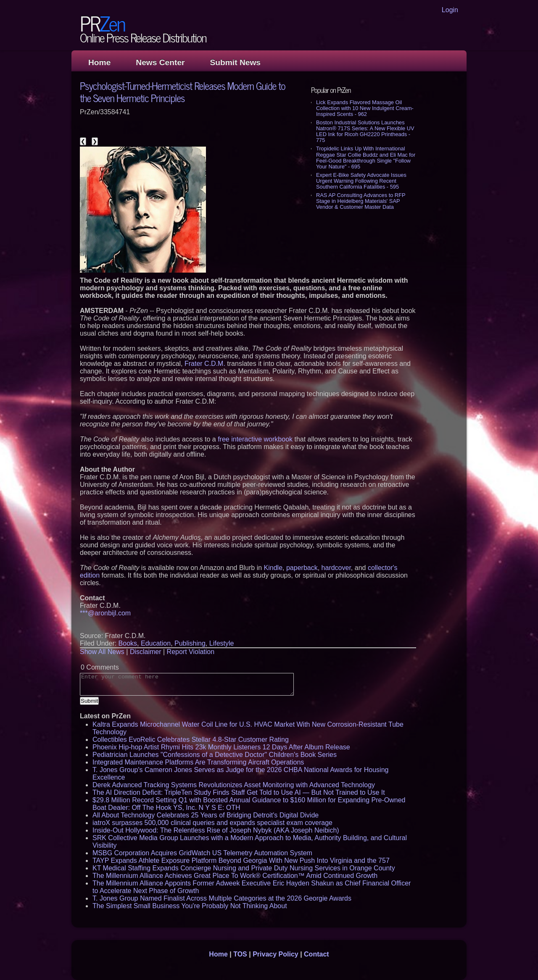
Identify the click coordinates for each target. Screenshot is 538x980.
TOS (240, 954)
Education (156, 643)
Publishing (190, 643)
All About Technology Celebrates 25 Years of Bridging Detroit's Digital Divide (205, 815)
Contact (316, 954)
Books (128, 643)
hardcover (336, 567)
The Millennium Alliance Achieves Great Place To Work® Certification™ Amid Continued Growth (234, 875)
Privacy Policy (275, 954)
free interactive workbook (255, 439)
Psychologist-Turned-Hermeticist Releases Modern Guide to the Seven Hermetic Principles (182, 91)
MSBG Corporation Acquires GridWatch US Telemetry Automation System (202, 853)
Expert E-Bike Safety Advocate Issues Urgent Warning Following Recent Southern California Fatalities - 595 (361, 181)
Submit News (235, 62)
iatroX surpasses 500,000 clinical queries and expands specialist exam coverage (212, 822)
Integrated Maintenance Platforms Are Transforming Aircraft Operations (198, 762)
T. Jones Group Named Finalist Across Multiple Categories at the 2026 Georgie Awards (221, 898)
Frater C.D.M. (205, 363)
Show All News (102, 651)
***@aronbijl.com (105, 613)
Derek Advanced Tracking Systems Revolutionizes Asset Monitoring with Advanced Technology (233, 784)
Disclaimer (145, 651)
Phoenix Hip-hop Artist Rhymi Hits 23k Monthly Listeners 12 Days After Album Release (221, 747)
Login (450, 9)
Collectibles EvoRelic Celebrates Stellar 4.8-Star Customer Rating (190, 739)
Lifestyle (221, 643)
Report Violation (191, 651)
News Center (160, 62)
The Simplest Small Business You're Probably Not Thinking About (189, 905)
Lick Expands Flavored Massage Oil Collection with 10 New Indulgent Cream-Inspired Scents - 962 (365, 108)
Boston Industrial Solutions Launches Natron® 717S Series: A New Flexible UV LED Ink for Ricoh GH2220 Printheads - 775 (365, 131)
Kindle (273, 567)
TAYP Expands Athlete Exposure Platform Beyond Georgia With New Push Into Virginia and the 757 (241, 860)
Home (99, 62)
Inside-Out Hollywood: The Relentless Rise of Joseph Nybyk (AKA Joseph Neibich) (215, 830)
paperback (302, 567)
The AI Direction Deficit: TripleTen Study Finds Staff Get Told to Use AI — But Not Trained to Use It (238, 792)
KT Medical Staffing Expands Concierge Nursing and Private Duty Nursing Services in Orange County (243, 868)
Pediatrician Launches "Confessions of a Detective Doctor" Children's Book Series (214, 754)
